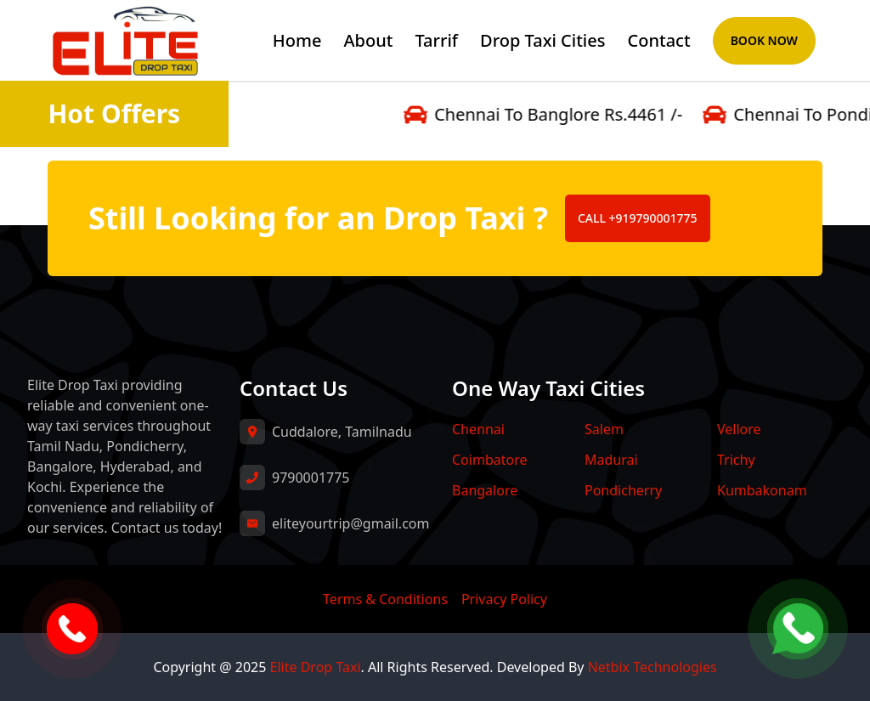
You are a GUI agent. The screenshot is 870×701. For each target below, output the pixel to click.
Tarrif (436, 40)
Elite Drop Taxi (315, 667)
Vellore (739, 429)
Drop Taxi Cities (542, 40)
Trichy (736, 459)
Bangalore (484, 490)
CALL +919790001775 (638, 218)
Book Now (764, 40)
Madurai (611, 459)
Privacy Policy (504, 599)
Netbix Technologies (652, 667)
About (368, 40)
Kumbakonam (762, 490)
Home (297, 40)
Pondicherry (623, 490)
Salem (604, 429)
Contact (659, 40)
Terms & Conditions (385, 599)
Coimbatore (489, 459)
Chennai (478, 429)
